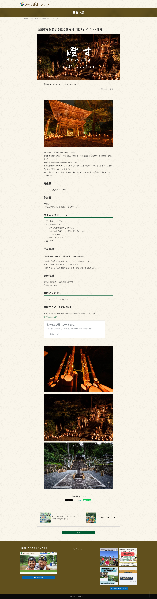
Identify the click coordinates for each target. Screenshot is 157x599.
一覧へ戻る (78, 533)
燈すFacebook (49, 317)
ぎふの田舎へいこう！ (79, 549)
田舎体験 (26, 18)
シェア (76, 501)
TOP (21, 18)
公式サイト (38, 578)
